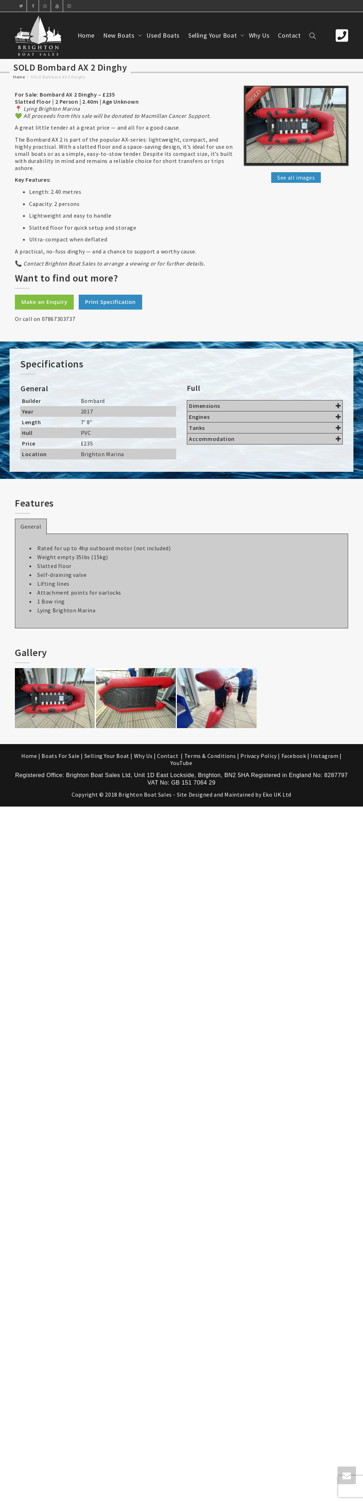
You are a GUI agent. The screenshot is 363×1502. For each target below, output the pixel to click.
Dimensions (265, 405)
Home (86, 35)
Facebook (293, 755)
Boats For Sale (60, 755)
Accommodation (265, 438)
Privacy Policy (258, 755)
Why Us (259, 35)
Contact (289, 35)
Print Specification (110, 301)
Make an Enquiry (44, 301)
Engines (265, 416)
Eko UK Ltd (277, 794)
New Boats (119, 35)
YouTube (181, 762)
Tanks (265, 427)
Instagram (324, 755)
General (31, 526)
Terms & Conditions (210, 755)
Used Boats (163, 35)
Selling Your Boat (213, 35)
